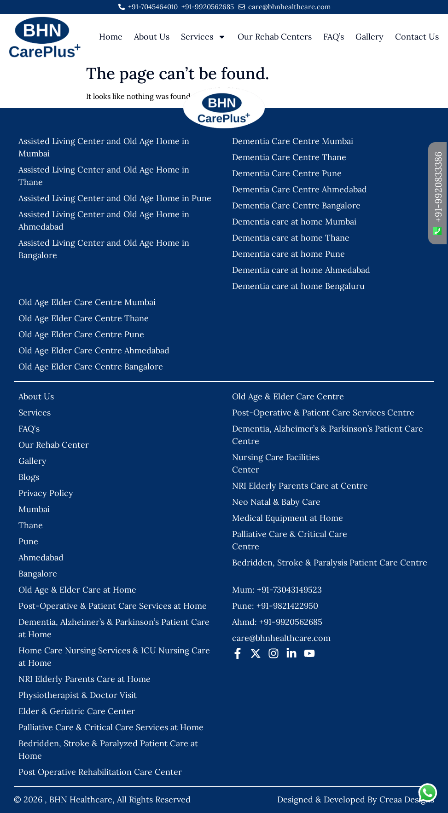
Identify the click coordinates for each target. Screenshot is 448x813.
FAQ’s (333, 36)
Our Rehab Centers (275, 36)
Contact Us (417, 36)
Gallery (369, 36)
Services (203, 37)
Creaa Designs (406, 799)
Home (110, 36)
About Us (151, 36)
